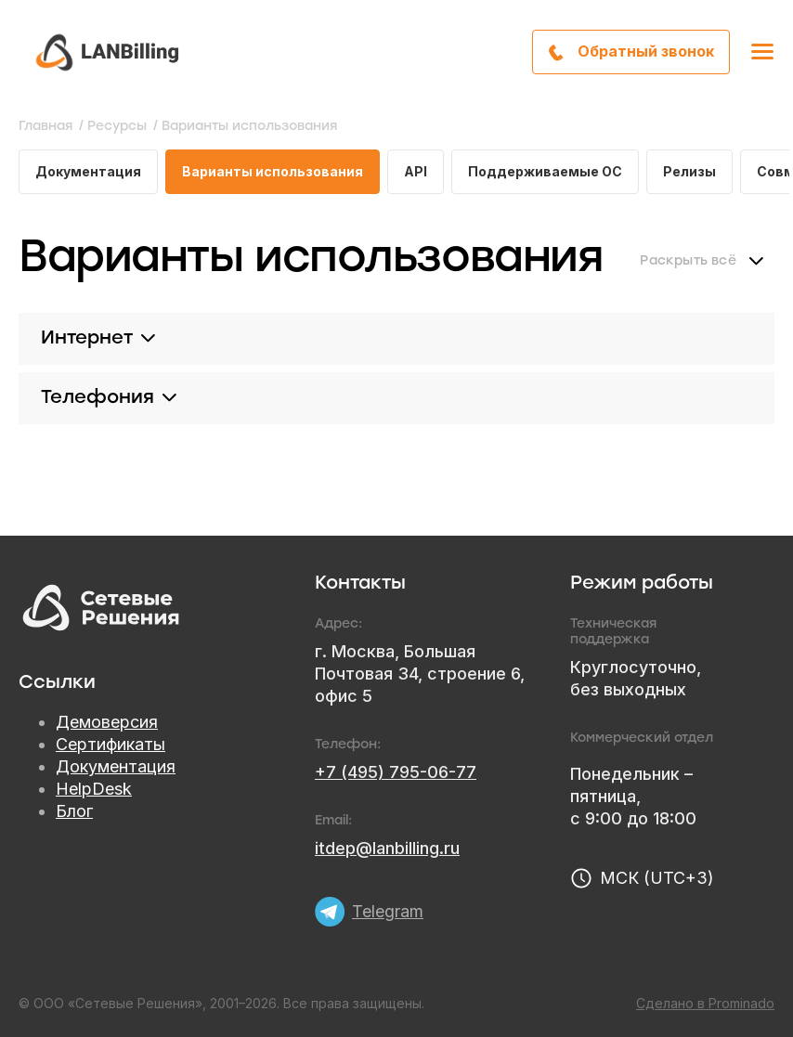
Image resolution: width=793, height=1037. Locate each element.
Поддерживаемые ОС (545, 171)
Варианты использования (272, 171)
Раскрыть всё (687, 261)
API (415, 171)
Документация (88, 171)
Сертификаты (110, 744)
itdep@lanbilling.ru (387, 848)
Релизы (689, 171)
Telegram (387, 911)
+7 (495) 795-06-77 (395, 772)
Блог (74, 811)
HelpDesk (94, 788)
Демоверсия (107, 722)
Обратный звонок (646, 51)
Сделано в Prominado (705, 1003)
